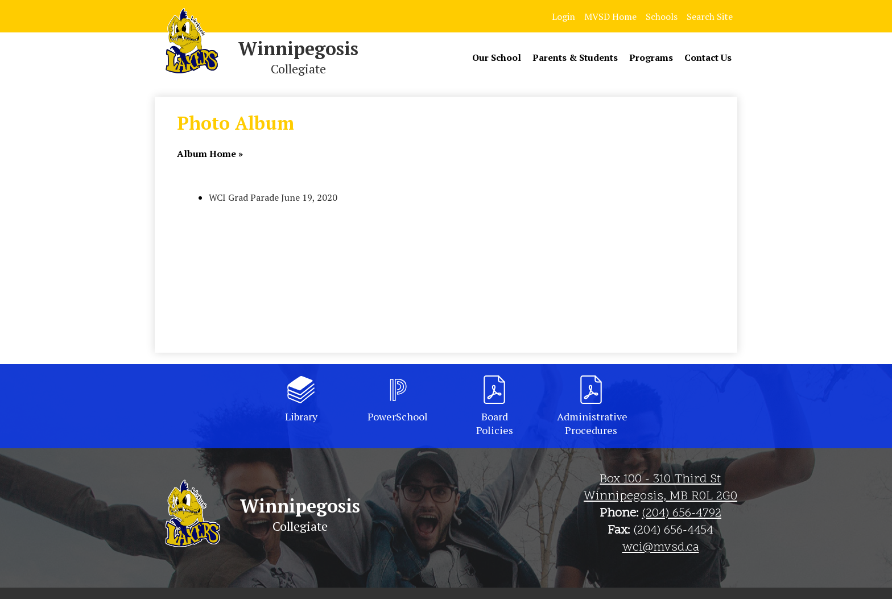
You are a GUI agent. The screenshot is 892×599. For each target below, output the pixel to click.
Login (563, 16)
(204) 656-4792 (681, 513)
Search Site (710, 16)
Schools (662, 16)
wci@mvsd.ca (660, 547)
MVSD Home (610, 16)
